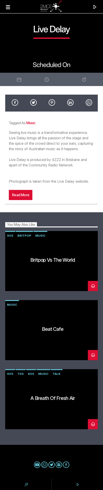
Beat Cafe (52, 329)
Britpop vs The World (52, 260)
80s (31, 374)
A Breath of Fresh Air (52, 398)
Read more (20, 195)
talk (57, 374)
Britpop (24, 235)
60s (10, 374)
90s (10, 235)
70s (20, 374)
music (30, 123)
